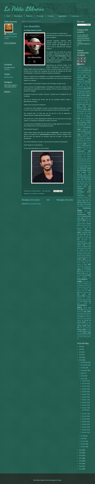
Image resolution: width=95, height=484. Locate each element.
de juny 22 (85, 391)
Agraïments (62, 16)
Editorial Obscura (86, 160)
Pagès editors (80, 266)
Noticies (29, 16)
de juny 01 (85, 432)
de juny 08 (85, 419)
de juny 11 (85, 413)
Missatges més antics (65, 200)
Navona (87, 257)
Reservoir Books (87, 299)
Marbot (89, 248)
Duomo (79, 144)
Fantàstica (80, 192)
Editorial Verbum (83, 161)
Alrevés (79, 76)
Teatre (78, 324)
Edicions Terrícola (82, 149)
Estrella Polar (81, 186)
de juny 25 (85, 386)
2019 (80, 452)
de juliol (83, 376)
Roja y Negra (82, 303)
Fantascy (79, 190)
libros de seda (84, 236)
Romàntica (82, 305)
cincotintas (86, 115)
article (78, 88)
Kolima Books (81, 221)
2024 (80, 352)
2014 (80, 466)
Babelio (84, 99)
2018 (80, 455)
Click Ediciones (84, 118)
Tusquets (89, 329)
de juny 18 (85, 397)
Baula (87, 102)
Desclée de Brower (86, 136)
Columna (83, 122)
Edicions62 (81, 151)
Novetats (40, 16)
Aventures (82, 92)
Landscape (84, 232)
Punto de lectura (85, 285)
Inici (8, 16)
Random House (81, 290)
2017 (80, 458)
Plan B (82, 269)
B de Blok (86, 93)
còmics (80, 125)
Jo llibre (86, 218)
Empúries (81, 167)
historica (89, 206)
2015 (80, 463)
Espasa (89, 170)
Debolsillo (87, 133)
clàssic (88, 117)
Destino (81, 138)
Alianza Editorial (80, 72)
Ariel (87, 86)
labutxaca (87, 230)
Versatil (78, 334)
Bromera (89, 111)
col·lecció (88, 120)
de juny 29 (85, 381)
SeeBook (87, 315)
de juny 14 (85, 407)
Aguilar (86, 68)
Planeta (88, 270)
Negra (79, 259)
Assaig (84, 88)
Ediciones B (87, 145)
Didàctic (88, 138)
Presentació (79, 275)
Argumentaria (80, 86)
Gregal (87, 199)
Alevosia (79, 70)
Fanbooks (80, 188)
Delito (78, 136)
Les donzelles (32, 26)
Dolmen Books (85, 142)
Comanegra (80, 124)
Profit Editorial (82, 277)
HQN (85, 210)
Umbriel (81, 331)
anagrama (79, 81)
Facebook (7, 69)
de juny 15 (85, 405)
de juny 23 (85, 389)
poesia (79, 273)
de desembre (84, 362)
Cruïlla (87, 131)
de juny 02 (85, 429)
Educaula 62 (82, 163)
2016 (80, 461)
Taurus (87, 322)
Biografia (79, 107)
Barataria (86, 100)
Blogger (59, 480)
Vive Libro (79, 336)
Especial (84, 172)
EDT (90, 161)
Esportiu (86, 184)
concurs (86, 125)
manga (84, 248)
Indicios (79, 216)
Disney (81, 140)
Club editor (80, 120)
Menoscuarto (80, 251)
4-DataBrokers (80, 67)
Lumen (79, 245)
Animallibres (80, 82)
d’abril (82, 438)
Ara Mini (84, 84)
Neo (88, 259)
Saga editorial (80, 313)
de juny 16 (85, 402)
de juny (83, 378)
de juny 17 (85, 399)
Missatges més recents (31, 200)
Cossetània (87, 127)
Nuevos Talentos (81, 262)
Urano (87, 331)
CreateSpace (85, 129)
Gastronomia (80, 195)
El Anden (89, 163)
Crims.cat (79, 131)
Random (86, 288)
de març (83, 441)
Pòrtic (86, 273)
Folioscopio (79, 193)
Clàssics (51, 16)
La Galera (88, 223)
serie (78, 316)
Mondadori (88, 253)
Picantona (87, 268)
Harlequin (88, 202)
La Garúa (82, 225)
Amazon (87, 77)
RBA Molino (81, 294)
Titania (89, 326)
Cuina (78, 133)
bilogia (87, 104)
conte (78, 127)
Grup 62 (88, 200)
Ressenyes (18, 16)
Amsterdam (41, 193)
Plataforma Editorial (84, 271)
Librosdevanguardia (81, 241)
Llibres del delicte (82, 243)
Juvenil (79, 220)
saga (85, 311)
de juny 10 (85, 416)
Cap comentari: (46, 191)
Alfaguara (85, 70)
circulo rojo (80, 116)
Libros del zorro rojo (84, 238)
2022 (80, 357)
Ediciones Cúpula (85, 147)
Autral (89, 90)
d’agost (83, 373)
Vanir (78, 333)
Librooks (88, 234)
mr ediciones (87, 255)
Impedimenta (81, 214)
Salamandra (88, 313)
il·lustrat (79, 212)
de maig (83, 436)
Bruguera (82, 113)
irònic (78, 218)
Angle (86, 81)
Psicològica (82, 279)
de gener (83, 446)
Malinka (79, 248)
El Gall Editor (82, 165)
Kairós (87, 220)
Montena (81, 255)
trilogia (79, 329)
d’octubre (83, 367)
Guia (81, 202)
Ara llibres (88, 83)
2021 (80, 360)
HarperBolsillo (80, 206)
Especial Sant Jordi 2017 (84, 181)
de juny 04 (85, 424)
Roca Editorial (83, 301)
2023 (80, 354)
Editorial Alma (80, 153)
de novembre (84, 365)
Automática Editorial (81, 90)
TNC (81, 327)
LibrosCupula (84, 239)
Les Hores (80, 234)
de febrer (83, 444)
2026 (80, 346)
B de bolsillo (81, 95)
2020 (80, 450)
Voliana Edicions (87, 336)
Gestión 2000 (80, 199)
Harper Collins (84, 204)
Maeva (86, 246)
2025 (80, 349)
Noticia (78, 260)
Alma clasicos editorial (82, 74)
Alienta (87, 72)
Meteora (81, 253)
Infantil (84, 216)
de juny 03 (85, 427)
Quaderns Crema (81, 287)
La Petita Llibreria (24, 8)
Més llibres (88, 251)
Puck (78, 285)
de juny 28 (85, 383)
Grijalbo (79, 200)
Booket (85, 109)
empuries (89, 165)
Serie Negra (86, 316)
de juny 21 (85, 394)
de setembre (84, 370)
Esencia (79, 170)
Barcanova (79, 102)
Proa (86, 275)
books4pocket (80, 111)
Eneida (89, 167)
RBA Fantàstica (84, 292)
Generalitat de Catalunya (83, 197)
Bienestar (79, 104)
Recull (79, 296)
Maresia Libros (84, 250)
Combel (89, 124)
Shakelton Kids (80, 318)
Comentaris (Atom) (35, 203)
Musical (81, 257)
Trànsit (87, 327)
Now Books (85, 260)
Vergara (84, 333)
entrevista (83, 169)
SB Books (81, 315)
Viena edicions (85, 334)
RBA (89, 290)
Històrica (87, 208)
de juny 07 (85, 421)
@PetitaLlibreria (8, 77)
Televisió (86, 324)
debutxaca (85, 135)
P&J (85, 264)
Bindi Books (81, 106)
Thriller (79, 326)
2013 (80, 469)
